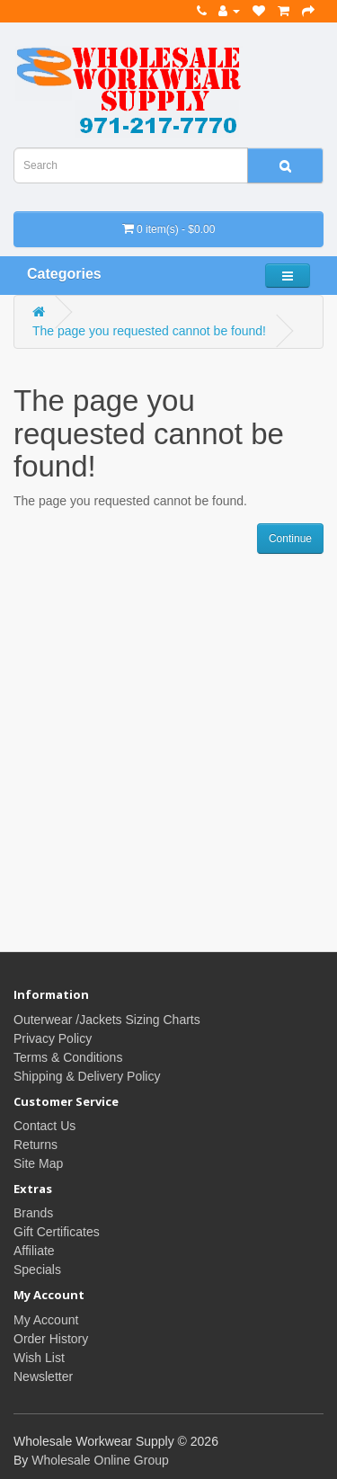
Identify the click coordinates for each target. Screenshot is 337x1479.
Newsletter (43, 1376)
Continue (290, 538)
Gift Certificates (56, 1232)
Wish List (39, 1357)
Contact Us (44, 1125)
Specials (37, 1269)
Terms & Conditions (67, 1057)
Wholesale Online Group (100, 1460)
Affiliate (34, 1250)
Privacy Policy (52, 1038)
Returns (35, 1144)
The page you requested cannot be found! (149, 331)
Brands (33, 1213)
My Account (45, 1320)
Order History (50, 1339)
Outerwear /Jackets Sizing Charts (106, 1019)
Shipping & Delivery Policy (86, 1076)
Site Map (38, 1163)
